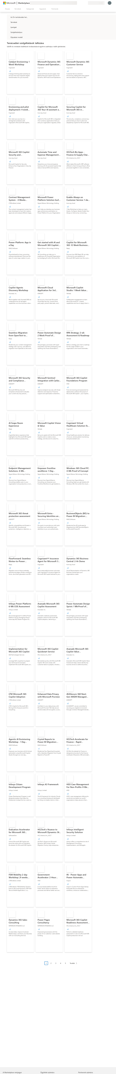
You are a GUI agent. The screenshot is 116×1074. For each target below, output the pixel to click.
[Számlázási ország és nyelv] (96, 3)
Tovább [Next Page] (72, 963)
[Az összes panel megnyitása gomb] (7, 9)
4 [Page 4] (60, 963)
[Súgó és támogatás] (81, 3)
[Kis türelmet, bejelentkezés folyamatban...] (109, 3)
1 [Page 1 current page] (46, 963)
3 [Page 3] (55, 963)
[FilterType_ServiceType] (8, 32)
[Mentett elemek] (83, 3)
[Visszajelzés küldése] (78, 3)
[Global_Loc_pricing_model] (8, 37)
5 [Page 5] (65, 963)
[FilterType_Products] (8, 22)
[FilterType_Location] (8, 17)
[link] (20, 72)
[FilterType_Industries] (8, 27)
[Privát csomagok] (86, 3)
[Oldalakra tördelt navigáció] (61, 965)
